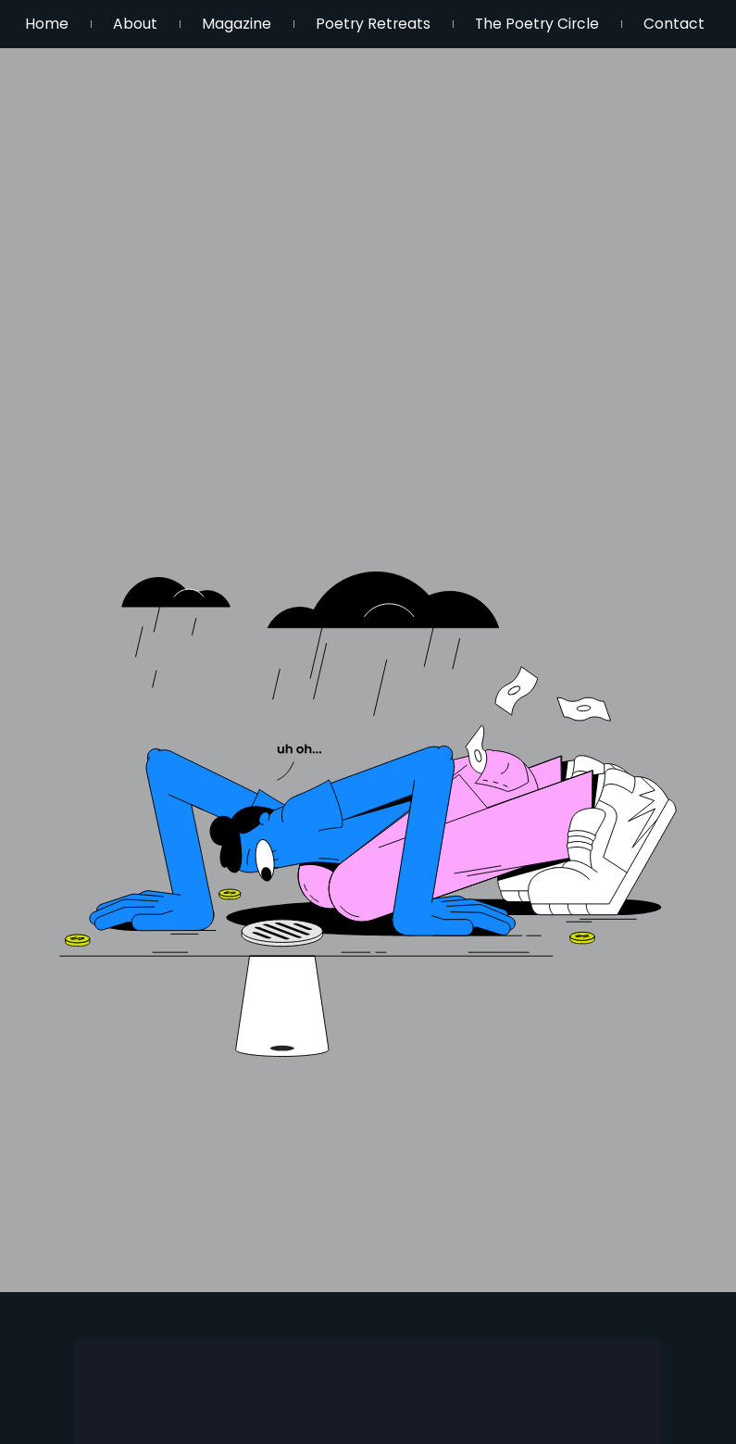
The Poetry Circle (614, 23)
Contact (378, 46)
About (159, 23)
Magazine (277, 23)
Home (54, 23)
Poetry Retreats (431, 23)
